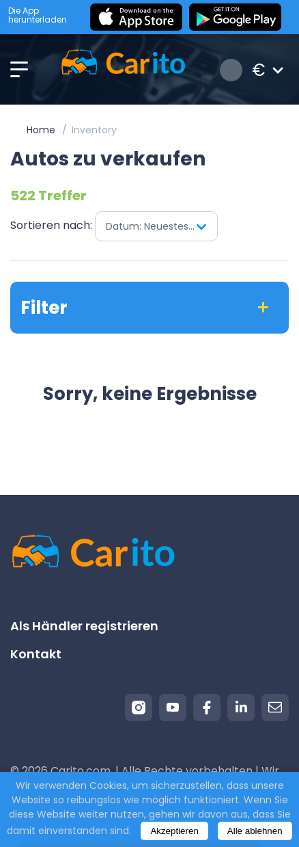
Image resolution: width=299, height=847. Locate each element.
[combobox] (156, 226)
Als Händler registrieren (84, 625)
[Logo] (123, 70)
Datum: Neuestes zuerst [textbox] (161, 226)
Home (41, 130)
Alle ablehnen (255, 831)
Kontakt (35, 653)
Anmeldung (231, 70)
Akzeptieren (174, 831)
